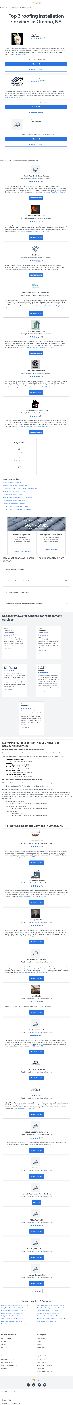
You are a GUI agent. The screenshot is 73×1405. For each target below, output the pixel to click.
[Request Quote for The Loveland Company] (36, 902)
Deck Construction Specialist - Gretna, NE (13, 1324)
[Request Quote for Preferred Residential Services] (36, 432)
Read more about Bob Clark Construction (44, 387)
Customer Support (7, 1359)
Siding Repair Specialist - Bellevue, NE (12, 1318)
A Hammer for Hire (36, 841)
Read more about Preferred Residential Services (35, 426)
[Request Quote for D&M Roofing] (36, 1176)
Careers (39, 1344)
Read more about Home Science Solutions (39, 347)
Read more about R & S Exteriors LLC (31, 1046)
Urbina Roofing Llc (37, 1220)
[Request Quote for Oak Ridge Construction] (36, 237)
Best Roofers (36, 122)
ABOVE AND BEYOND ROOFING (16, 774)
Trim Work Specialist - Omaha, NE (46, 1321)
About (38, 1341)
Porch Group (40, 1338)
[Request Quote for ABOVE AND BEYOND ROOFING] (36, 1150)
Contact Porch (41, 1347)
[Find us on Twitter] (39, 1385)
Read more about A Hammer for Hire (33, 857)
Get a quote (5, 1368)
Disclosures (40, 1368)
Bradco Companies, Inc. (36, 1069)
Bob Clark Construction (36, 371)
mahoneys (35, 36)
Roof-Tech (36, 255)
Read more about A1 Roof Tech (24, 1109)
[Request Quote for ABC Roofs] (36, 1012)
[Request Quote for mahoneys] (36, 69)
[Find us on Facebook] (28, 1385)
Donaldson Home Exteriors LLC (16, 767)
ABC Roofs (36, 996)
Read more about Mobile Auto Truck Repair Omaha (48, 192)
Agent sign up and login (9, 1365)
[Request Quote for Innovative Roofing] (36, 112)
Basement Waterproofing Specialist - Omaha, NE (51, 1318)
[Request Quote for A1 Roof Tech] (36, 1114)
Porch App (4, 1347)
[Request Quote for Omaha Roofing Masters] (36, 978)
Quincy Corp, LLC (36, 920)
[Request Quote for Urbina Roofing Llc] (36, 1231)
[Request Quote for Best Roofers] (36, 144)
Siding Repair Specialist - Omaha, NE (11, 1313)
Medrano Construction (36, 1275)
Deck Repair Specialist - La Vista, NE (47, 1310)
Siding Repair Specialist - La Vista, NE (12, 1308)
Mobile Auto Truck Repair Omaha (36, 176)
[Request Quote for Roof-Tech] (36, 275)
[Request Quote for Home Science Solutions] (36, 353)
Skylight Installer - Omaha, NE (9, 1316)
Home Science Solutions (36, 331)
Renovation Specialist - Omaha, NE (47, 1316)
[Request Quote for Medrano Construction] (36, 1283)
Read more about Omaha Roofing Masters (33, 972)
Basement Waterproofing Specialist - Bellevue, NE (15, 1305)
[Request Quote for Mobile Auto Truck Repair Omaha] (36, 198)
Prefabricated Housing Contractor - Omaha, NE (50, 1308)
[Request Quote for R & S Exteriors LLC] (36, 1052)
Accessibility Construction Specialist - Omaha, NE (51, 1305)
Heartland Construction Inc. (15, 759)
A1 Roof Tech (36, 1095)
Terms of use (40, 1359)
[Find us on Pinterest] (33, 1385)
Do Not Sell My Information (45, 1371)
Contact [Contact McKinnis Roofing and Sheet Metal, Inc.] (36, 1202)
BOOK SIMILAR (36, 1291)
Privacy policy (41, 1362)
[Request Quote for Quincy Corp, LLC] (36, 942)
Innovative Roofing (38, 79)
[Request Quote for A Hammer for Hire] (36, 862)
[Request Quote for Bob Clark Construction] (36, 392)
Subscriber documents (44, 1365)
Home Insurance (6, 1338)
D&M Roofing (37, 1168)
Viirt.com (9, 763)
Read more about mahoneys (17, 54)
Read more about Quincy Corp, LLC (24, 936)
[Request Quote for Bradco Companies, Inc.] (36, 1078)
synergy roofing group (13, 771)
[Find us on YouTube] (44, 1385)
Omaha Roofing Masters (36, 959)
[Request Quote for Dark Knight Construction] (36, 1257)
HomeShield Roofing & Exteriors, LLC (36, 293)
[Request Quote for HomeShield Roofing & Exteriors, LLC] (36, 313)
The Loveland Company (36, 880)
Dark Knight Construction (36, 1249)
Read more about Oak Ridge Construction (35, 231)
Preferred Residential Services (36, 410)
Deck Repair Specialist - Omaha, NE (11, 1321)
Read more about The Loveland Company (33, 896)
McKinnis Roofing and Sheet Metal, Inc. (36, 1194)
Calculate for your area (22, 551)
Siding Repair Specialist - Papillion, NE (48, 1313)
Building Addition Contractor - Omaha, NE (13, 1310)
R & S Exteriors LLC (36, 1030)
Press (38, 1350)
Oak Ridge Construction (36, 215)
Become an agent (7, 1362)
